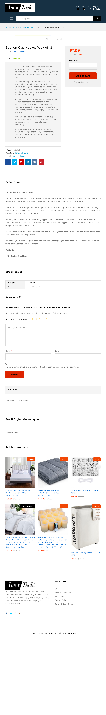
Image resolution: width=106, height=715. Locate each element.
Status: (8, 134)
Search (97, 18)
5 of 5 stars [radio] (47, 395)
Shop (57, 664)
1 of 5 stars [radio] (33, 395)
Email (58, 426)
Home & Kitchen (22, 228)
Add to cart (83, 151)
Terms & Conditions (64, 679)
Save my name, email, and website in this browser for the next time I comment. (42, 442)
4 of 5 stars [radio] (44, 395)
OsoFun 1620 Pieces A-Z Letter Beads (84, 567)
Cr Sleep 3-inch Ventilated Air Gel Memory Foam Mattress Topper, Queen (19, 568)
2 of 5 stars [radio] (37, 395)
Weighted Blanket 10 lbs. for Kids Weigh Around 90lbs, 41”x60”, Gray (51, 568)
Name (8, 426)
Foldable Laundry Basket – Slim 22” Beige (85, 629)
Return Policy (61, 676)
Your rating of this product (17, 395)
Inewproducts (18, 127)
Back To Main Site (63, 668)
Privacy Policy (61, 672)
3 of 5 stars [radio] (40, 395)
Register (97, 9)
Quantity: (73, 136)
